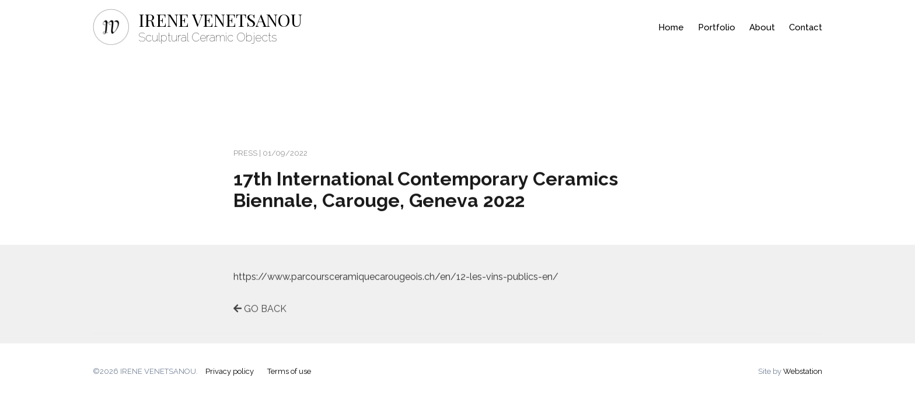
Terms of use (289, 371)
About (762, 27)
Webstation (802, 371)
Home (671, 27)
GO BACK (260, 311)
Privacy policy (229, 371)
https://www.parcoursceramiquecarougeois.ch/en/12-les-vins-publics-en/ (395, 279)
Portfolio (716, 27)
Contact (805, 27)
